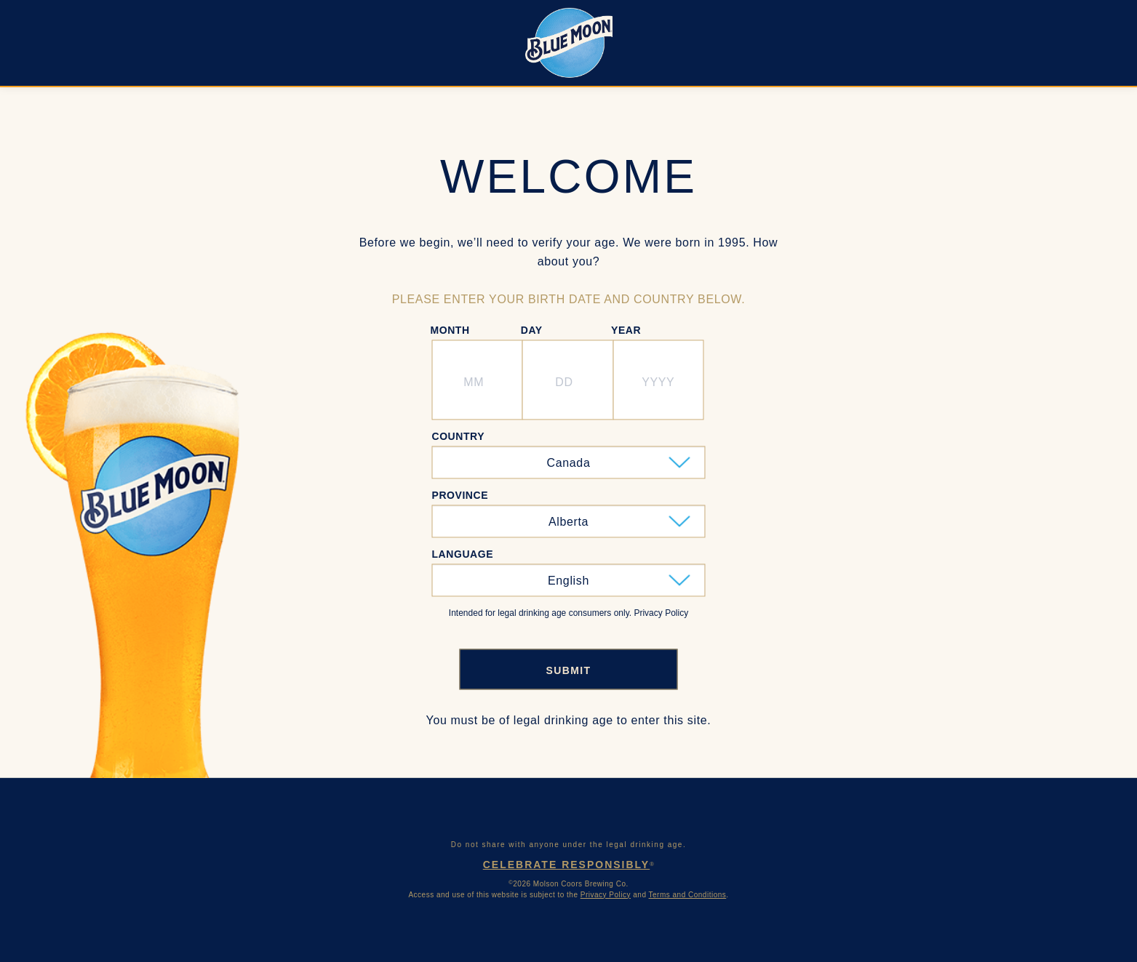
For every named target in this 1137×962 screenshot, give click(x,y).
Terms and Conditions (688, 895)
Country (458, 436)
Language (463, 554)
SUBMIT (568, 671)
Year (626, 330)
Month (450, 330)
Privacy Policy (606, 895)
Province (460, 495)
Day (532, 330)
